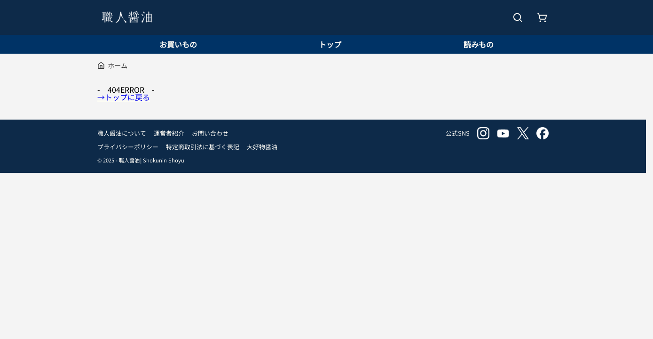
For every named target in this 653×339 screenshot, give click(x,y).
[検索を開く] (517, 17)
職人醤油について (121, 133)
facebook (542, 133)
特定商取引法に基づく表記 (202, 146)
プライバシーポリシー (127, 146)
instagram (483, 133)
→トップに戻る (123, 97)
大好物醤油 (262, 146)
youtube (503, 133)
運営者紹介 (169, 133)
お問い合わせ (210, 133)
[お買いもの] (542, 17)
